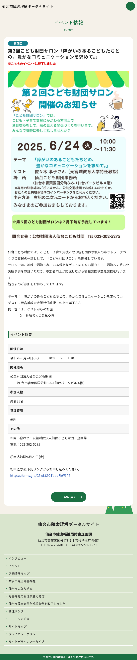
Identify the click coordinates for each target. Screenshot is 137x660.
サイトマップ (18, 626)
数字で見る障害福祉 (22, 581)
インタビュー (18, 558)
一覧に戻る (69, 496)
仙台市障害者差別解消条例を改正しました (37, 603)
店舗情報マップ (19, 573)
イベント (15, 566)
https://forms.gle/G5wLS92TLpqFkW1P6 (40, 475)
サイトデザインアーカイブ (26, 641)
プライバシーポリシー (23, 634)
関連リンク (16, 611)
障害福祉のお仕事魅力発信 (26, 596)
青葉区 (18, 43)
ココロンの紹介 (19, 619)
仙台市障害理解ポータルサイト (27, 6)
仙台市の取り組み (21, 588)
